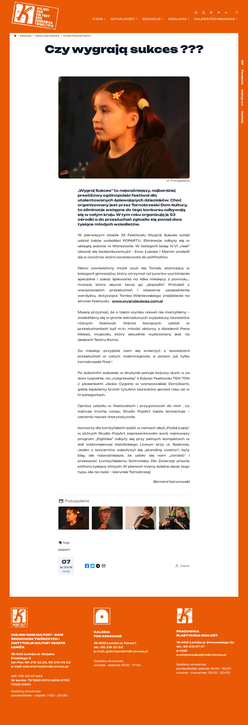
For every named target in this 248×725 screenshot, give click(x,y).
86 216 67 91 (193, 646)
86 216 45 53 (59, 662)
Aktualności (124, 19)
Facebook (242, 77)
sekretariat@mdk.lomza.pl (46, 666)
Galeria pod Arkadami (216, 19)
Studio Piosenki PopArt (77, 35)
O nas (99, 19)
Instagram (242, 98)
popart (64, 549)
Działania (179, 19)
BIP (242, 62)
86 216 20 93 (112, 647)
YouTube (242, 117)
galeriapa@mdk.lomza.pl (127, 651)
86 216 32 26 (36, 662)
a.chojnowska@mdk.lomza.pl (201, 654)
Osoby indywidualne (47, 35)
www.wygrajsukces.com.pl (137, 301)
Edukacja (153, 19)
